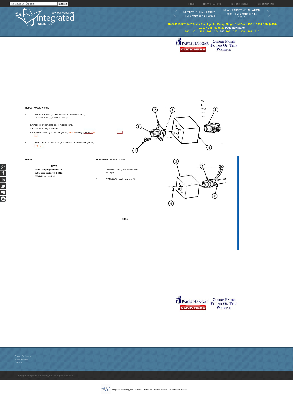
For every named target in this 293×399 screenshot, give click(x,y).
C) (72, 132)
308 (242, 31)
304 (216, 31)
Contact (18, 362)
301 (194, 31)
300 (187, 31)
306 (228, 31)
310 (257, 31)
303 (209, 31)
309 (250, 31)
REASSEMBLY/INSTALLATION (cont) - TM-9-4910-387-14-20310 (241, 14)
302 (202, 31)
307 (235, 31)
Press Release (21, 359)
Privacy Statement (23, 356)
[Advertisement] (94, 63)
